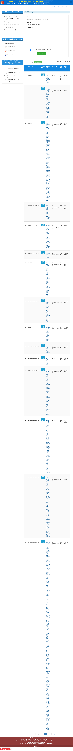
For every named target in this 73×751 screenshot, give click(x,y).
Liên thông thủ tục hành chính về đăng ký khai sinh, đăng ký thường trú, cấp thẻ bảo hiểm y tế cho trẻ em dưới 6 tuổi (48, 311)
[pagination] (62, 61)
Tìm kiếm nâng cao (30, 12)
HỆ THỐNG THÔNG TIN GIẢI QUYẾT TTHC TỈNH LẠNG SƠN (25, 2)
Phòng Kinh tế (66, 6)
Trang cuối (54, 734)
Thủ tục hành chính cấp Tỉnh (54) (12, 69)
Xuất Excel (38, 62)
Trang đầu (38, 734)
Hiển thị (59, 61)
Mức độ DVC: (30, 34)
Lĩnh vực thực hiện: (30, 28)
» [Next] (50, 734)
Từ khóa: (29, 17)
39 (5, 47)
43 (5, 51)
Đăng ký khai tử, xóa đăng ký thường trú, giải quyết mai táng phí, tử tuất (48, 334)
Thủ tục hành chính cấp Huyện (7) (13, 73)
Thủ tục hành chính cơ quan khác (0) (12, 80)
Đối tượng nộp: (30, 44)
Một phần (43, 75)
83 (5, 55)
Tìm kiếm (41, 53)
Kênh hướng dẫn (51, 6)
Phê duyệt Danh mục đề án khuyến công (48, 79)
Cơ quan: (29, 22)
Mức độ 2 (43, 253)
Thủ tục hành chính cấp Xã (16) (12, 76)
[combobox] (47, 24)
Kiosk (59, 6)
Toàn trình (43, 262)
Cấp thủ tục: (30, 39)
